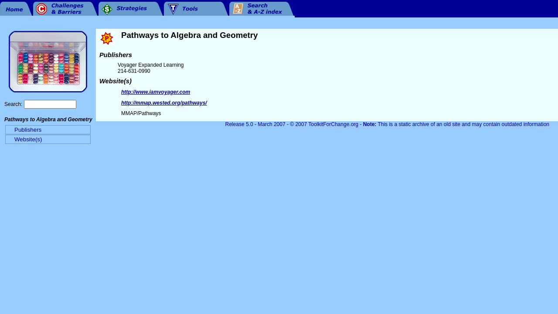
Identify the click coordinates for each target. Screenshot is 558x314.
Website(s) (28, 139)
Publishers (27, 129)
